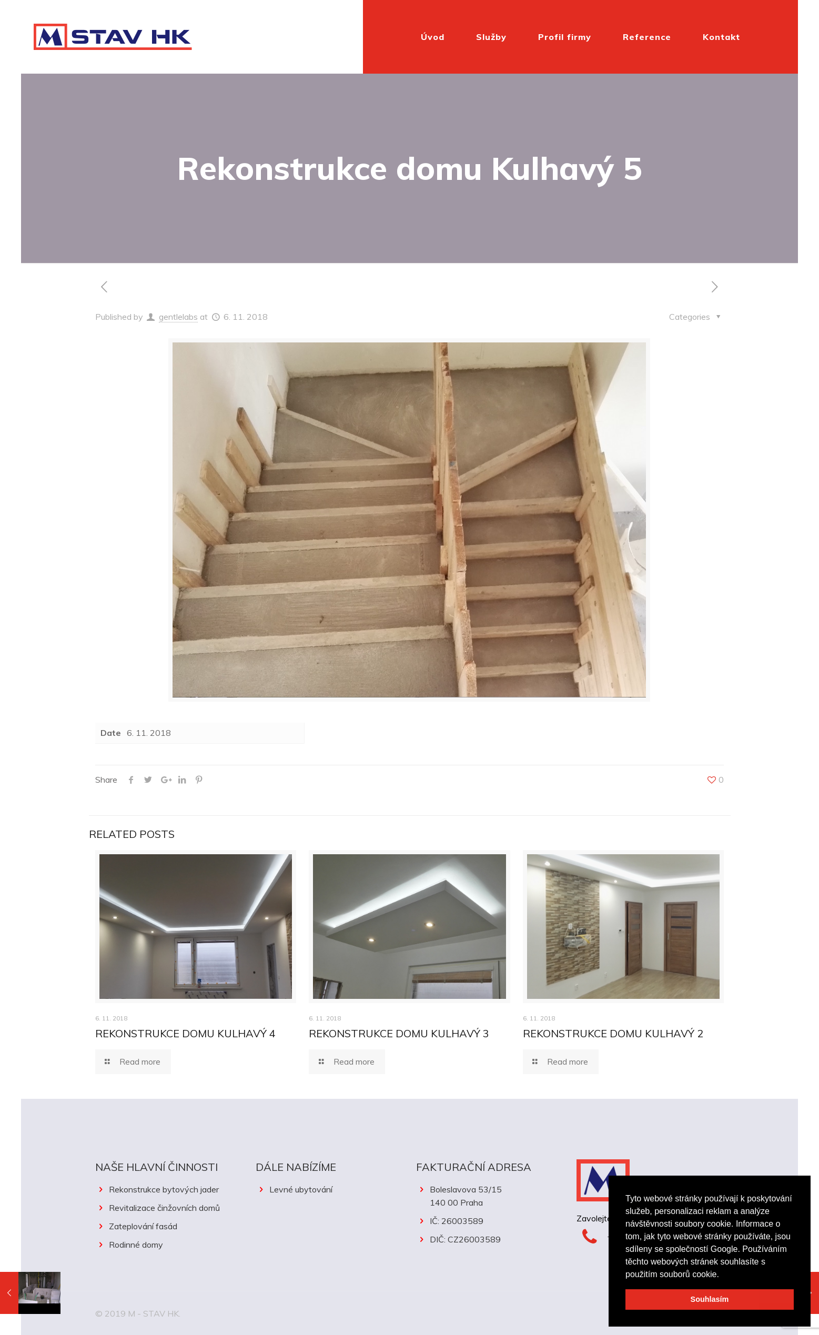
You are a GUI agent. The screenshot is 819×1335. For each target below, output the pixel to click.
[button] (722, 1275)
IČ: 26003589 (456, 1221)
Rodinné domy (136, 1244)
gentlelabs (178, 316)
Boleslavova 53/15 (490, 1196)
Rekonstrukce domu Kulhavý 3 (399, 1033)
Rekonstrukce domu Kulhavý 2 (613, 1033)
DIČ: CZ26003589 (465, 1239)
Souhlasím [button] (710, 1299)
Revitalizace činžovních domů (164, 1207)
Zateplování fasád (143, 1226)
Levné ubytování (300, 1189)
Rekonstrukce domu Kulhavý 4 (185, 1033)
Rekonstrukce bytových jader (164, 1189)
